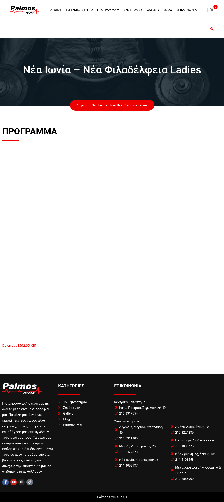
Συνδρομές (132, 10)
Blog (168, 10)
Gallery (153, 10)
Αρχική (55, 10)
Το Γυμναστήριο (79, 10)
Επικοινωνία (186, 10)
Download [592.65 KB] (19, 345)
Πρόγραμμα (106, 10)
